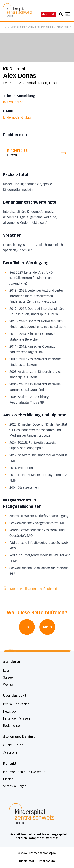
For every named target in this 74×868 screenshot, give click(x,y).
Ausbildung (10, 752)
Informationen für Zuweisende (24, 772)
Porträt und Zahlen (16, 704)
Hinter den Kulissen (16, 718)
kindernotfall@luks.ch (18, 117)
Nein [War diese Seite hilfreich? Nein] (47, 627)
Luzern (7, 670)
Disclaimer (26, 861)
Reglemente (11, 726)
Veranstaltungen (14, 786)
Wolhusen (10, 685)
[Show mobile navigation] (68, 14)
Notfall (48, 14)
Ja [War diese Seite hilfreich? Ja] (27, 627)
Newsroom (10, 711)
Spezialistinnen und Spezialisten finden (32, 27)
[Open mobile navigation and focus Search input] (62, 14)
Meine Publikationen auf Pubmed (30, 589)
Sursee (8, 677)
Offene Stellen (13, 745)
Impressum (47, 861)
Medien (8, 779)
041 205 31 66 (13, 102)
